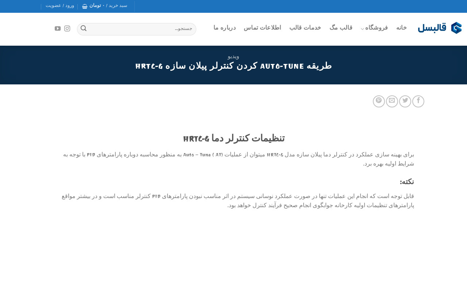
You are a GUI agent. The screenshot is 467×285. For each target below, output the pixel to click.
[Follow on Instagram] (67, 29)
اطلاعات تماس (262, 29)
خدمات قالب (305, 29)
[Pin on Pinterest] (379, 101)
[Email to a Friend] (392, 101)
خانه (401, 29)
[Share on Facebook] (418, 101)
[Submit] (83, 29)
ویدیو (233, 57)
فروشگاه (374, 29)
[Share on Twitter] (405, 101)
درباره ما (224, 29)
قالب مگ (340, 29)
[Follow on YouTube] (58, 29)
